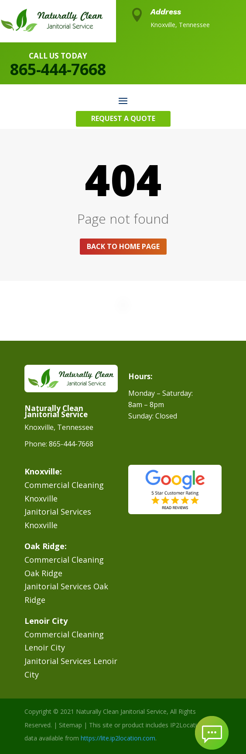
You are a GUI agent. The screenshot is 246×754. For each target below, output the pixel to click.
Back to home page (123, 246)
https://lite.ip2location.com (118, 738)
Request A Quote (123, 118)
